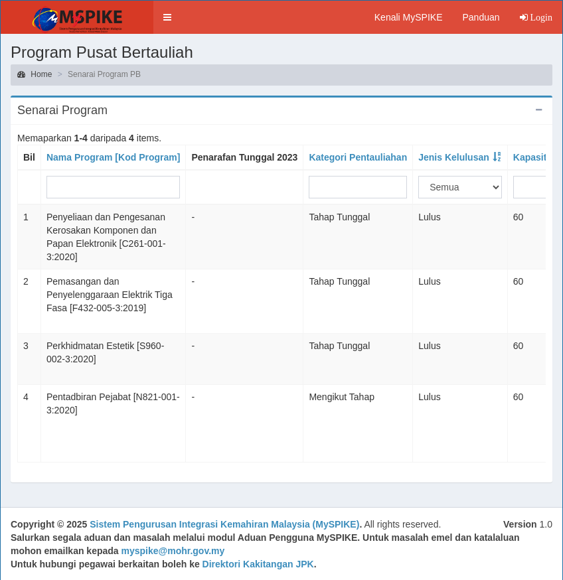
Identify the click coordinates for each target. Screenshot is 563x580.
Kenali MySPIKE (408, 17)
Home (34, 74)
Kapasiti (531, 157)
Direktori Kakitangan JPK (258, 564)
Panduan (480, 17)
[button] (167, 17)
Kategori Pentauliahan (358, 157)
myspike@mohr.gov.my (173, 550)
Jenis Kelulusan (453, 157)
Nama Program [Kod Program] (113, 157)
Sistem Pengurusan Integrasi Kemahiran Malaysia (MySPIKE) (224, 524)
